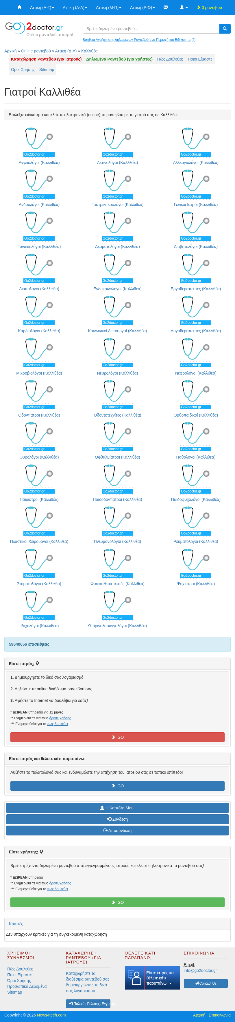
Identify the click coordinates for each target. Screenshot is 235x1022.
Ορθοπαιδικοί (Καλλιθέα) (196, 415)
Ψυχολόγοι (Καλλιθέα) (39, 625)
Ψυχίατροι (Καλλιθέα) (196, 583)
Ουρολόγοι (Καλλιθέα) (39, 457)
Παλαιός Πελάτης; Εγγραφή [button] (89, 1004)
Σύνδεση (117, 819)
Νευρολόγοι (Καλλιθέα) (117, 373)
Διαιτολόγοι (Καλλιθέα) (39, 288)
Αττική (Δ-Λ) (75, 7)
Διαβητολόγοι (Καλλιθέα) (196, 246)
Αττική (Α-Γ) (42, 7)
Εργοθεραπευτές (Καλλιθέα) (196, 288)
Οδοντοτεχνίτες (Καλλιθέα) (117, 415)
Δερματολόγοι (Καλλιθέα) (117, 246)
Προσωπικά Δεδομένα (27, 986)
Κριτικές (16, 923)
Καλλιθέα (89, 51)
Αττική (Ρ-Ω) (142, 7)
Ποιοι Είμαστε (200, 59)
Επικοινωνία (220, 1015)
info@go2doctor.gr (200, 970)
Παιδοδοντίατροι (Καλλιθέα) (117, 499)
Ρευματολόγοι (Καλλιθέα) (195, 541)
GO (117, 737)
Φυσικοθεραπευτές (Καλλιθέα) (117, 583)
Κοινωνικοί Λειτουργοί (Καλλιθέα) (117, 331)
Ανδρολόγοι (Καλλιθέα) (39, 204)
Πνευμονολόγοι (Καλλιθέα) (117, 541)
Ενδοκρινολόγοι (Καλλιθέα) (117, 288)
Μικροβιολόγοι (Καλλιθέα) (39, 373)
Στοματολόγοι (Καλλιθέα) (39, 583)
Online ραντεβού (36, 51)
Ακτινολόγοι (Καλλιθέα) (117, 162)
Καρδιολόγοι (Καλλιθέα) (39, 331)
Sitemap (46, 69)
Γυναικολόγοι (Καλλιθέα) (39, 246)
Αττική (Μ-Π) (108, 7)
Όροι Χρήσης (23, 69)
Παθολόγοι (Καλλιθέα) (196, 457)
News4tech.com (51, 1015)
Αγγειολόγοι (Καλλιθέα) (39, 162)
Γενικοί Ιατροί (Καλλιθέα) (196, 204)
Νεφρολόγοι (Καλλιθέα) (196, 373)
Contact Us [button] (206, 983)
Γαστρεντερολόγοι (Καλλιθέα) (117, 204)
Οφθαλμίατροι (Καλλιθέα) (117, 457)
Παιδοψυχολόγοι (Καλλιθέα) (196, 499)
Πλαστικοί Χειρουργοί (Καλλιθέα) (39, 541)
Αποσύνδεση (117, 830)
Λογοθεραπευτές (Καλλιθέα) (196, 331)
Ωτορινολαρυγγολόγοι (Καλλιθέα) (117, 625)
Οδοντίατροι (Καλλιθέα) (39, 415)
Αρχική (10, 51)
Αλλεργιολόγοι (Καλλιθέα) (196, 162)
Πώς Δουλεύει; (170, 59)
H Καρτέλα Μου (117, 808)
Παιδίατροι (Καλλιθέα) (39, 499)
